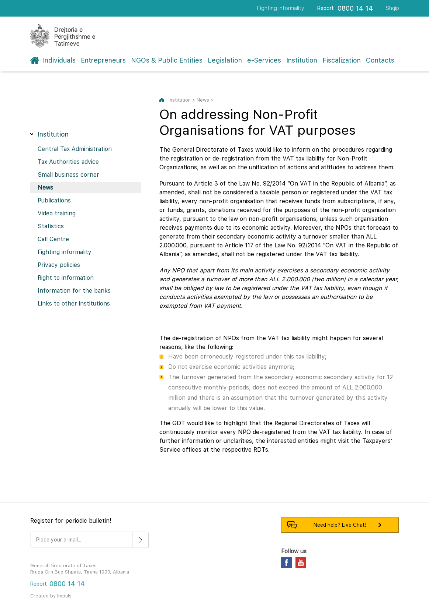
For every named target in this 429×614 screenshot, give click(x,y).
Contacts (380, 60)
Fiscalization (341, 60)
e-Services (264, 60)
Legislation (225, 60)
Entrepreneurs (103, 60)
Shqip (392, 8)
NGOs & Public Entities (167, 60)
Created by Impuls (51, 596)
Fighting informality (280, 8)
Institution (301, 60)
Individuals (59, 60)
